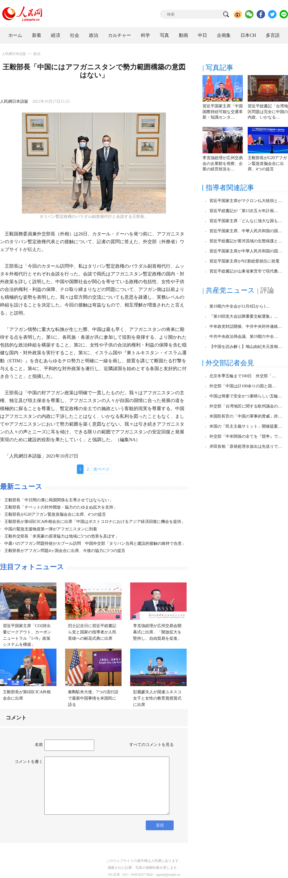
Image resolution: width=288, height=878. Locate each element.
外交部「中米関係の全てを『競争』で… (245, 436)
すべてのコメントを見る (151, 744)
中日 (202, 35)
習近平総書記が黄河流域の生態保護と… (245, 241)
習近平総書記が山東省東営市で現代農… (245, 271)
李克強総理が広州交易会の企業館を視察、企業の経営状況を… (222, 163)
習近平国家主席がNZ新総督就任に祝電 (244, 261)
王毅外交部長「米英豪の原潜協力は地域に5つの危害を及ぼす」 (61, 536)
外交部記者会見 (230, 363)
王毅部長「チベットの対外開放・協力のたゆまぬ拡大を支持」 (60, 507)
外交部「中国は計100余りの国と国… (242, 386)
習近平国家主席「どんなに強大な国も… (245, 221)
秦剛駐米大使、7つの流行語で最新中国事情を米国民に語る (93, 698)
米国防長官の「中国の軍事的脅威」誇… (245, 416)
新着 (36, 35)
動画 (183, 35)
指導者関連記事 (230, 187)
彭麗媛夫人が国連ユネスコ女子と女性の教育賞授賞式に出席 (157, 698)
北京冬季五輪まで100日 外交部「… (242, 376)
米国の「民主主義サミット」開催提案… (245, 426)
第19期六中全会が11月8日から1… (239, 306)
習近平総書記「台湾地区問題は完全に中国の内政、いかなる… (268, 111)
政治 (93, 35)
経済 (55, 35)
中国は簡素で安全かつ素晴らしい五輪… (245, 396)
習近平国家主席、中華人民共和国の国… (245, 231)
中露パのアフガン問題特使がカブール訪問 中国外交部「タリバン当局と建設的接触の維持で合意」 (95, 543)
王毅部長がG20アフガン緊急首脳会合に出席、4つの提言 (55, 514)
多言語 (273, 35)
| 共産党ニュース (228, 290)
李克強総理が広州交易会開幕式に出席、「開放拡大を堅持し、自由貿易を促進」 (157, 632)
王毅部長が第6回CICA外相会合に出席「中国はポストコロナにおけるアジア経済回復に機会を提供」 (94, 521)
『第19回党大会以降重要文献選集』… (243, 316)
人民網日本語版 (14, 54)
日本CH (248, 35)
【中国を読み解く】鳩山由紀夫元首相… (245, 346)
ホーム (15, 35)
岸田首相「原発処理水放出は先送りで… (245, 446)
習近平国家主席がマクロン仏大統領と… (245, 201)
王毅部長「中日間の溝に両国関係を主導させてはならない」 (58, 500)
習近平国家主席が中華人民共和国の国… (245, 251)
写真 (164, 35)
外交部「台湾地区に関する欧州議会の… (245, 406)
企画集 (224, 35)
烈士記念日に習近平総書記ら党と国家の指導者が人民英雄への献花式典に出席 (92, 632)
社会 (74, 35)
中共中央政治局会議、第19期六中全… (243, 336)
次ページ (101, 469)
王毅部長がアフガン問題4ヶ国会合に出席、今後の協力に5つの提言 (64, 550)
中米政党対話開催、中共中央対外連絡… (245, 326)
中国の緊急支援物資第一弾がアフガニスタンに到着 (50, 529)
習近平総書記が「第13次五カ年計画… (243, 211)
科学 (145, 35)
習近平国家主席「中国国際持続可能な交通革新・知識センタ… (222, 111)
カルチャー (119, 35)
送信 (160, 825)
